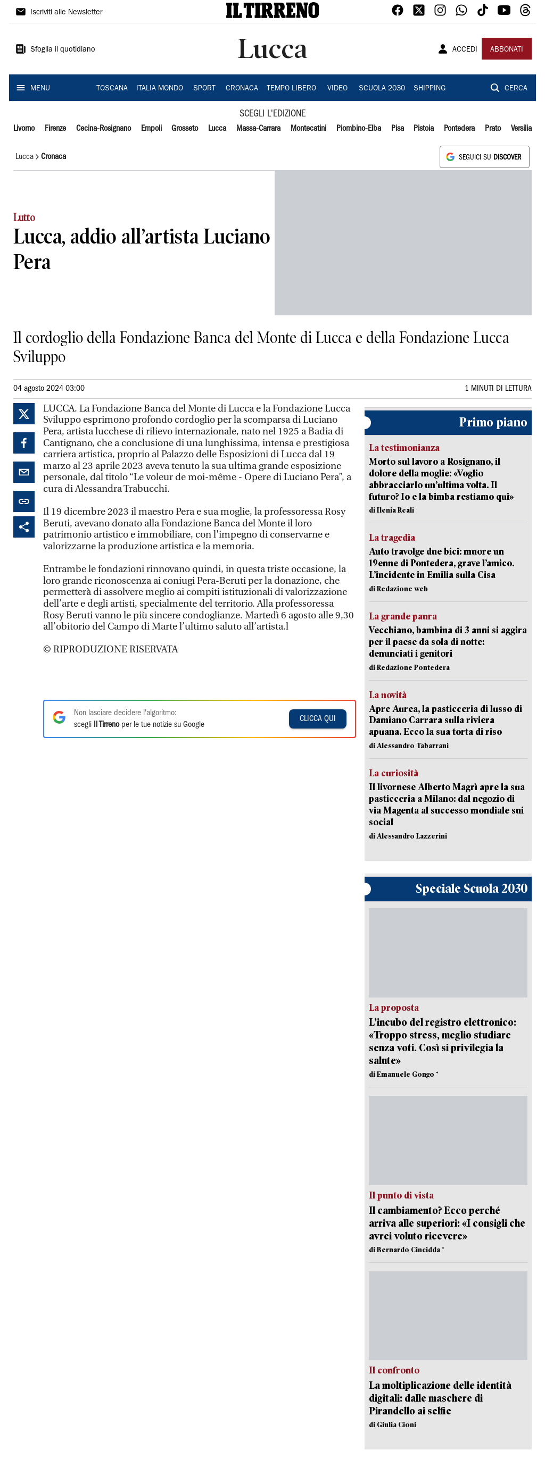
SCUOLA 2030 (382, 89)
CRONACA (242, 89)
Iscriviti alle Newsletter (66, 12)
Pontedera (459, 128)
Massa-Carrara (258, 128)
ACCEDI (464, 50)
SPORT (204, 89)
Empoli (151, 128)
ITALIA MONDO (159, 89)
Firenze (55, 128)
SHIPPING (429, 89)
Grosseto (184, 128)
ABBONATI (506, 50)
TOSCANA (112, 89)
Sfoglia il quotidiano (62, 50)
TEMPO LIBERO (291, 89)
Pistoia (424, 128)
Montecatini (308, 128)
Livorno (24, 128)
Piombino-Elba (358, 128)
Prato (493, 128)
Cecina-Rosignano (103, 128)
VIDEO (337, 89)
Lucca (217, 128)
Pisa (397, 128)
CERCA (516, 89)
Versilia (521, 128)
